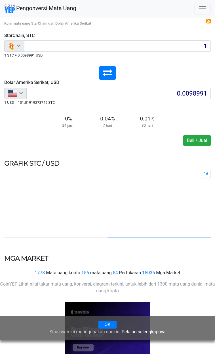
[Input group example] (117, 46)
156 (85, 272)
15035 (148, 272)
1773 (40, 272)
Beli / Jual (197, 140)
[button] (107, 73)
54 (115, 272)
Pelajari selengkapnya (144, 331)
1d (206, 174)
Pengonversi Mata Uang (40, 9)
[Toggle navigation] (202, 8)
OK (107, 324)
